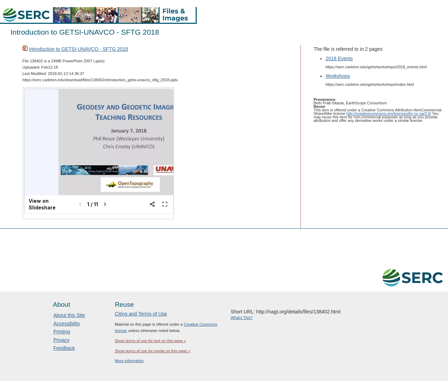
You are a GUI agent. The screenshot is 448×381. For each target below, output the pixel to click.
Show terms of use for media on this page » (152, 351)
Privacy (62, 340)
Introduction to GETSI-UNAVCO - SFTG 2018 (78, 49)
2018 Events (339, 58)
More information (129, 361)
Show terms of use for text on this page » (150, 341)
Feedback (64, 348)
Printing (62, 331)
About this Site (69, 315)
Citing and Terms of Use (141, 314)
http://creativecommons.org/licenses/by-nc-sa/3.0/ (388, 113)
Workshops (338, 76)
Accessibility (67, 323)
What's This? (242, 318)
